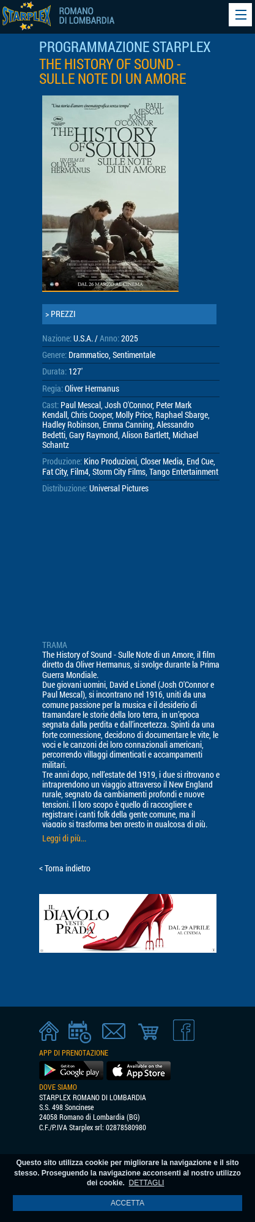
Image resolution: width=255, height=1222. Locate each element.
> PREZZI (60, 313)
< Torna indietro (65, 868)
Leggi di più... (64, 838)
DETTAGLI (146, 1183)
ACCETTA (127, 1203)
